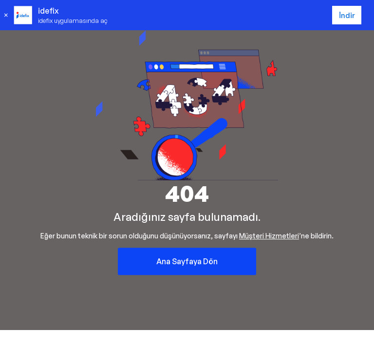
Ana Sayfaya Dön (187, 261)
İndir (347, 15)
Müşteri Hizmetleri (269, 236)
